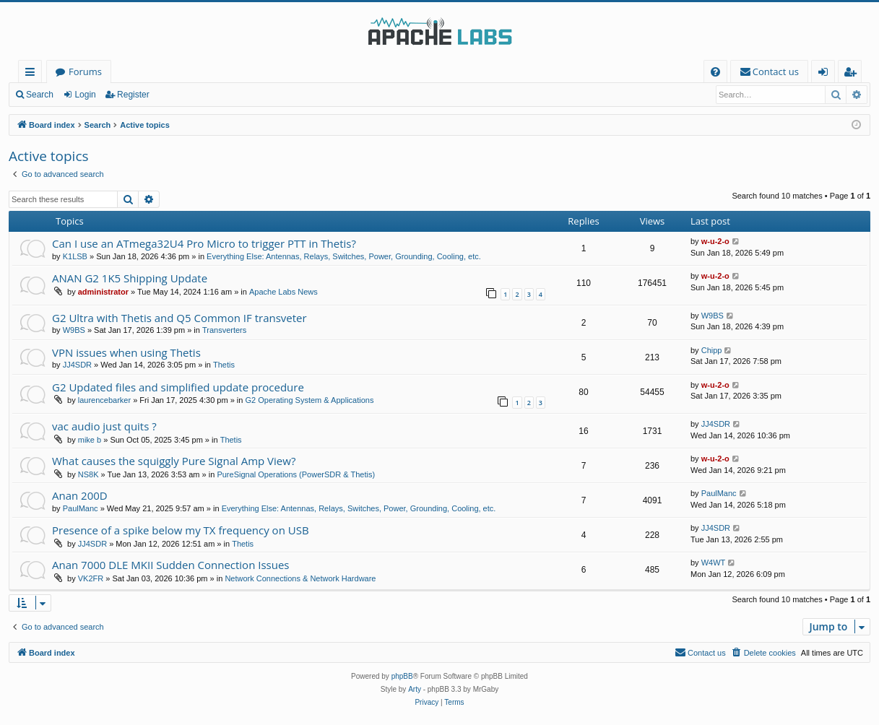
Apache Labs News (283, 291)
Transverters (224, 330)
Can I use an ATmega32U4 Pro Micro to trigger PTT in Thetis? (204, 243)
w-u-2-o (715, 241)
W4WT (713, 562)
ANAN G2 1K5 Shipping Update (129, 278)
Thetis (224, 364)
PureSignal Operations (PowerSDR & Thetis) (296, 474)
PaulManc (80, 508)
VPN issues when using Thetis (126, 352)
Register (133, 95)
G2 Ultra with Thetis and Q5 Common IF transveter (179, 318)
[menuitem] (715, 72)
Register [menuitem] (853, 74)
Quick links (33, 74)
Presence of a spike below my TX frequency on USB (180, 530)
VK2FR (90, 578)
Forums (85, 71)
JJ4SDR (77, 364)
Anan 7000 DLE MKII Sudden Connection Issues (171, 564)
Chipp (711, 350)
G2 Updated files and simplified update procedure (178, 387)
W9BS (74, 330)
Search (39, 95)
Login (84, 95)
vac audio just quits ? (104, 426)
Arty (414, 689)
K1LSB (75, 256)
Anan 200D (80, 495)
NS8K (88, 474)
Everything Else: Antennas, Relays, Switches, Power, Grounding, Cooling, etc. (344, 256)
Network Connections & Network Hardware (300, 578)
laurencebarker (104, 400)
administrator (103, 291)
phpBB (402, 676)
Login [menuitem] (826, 74)
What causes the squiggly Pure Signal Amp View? (173, 460)
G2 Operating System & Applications (310, 400)
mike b (89, 439)
